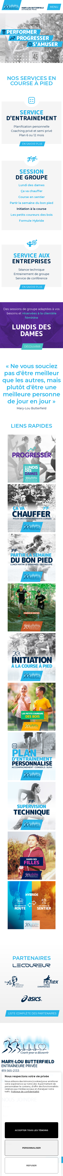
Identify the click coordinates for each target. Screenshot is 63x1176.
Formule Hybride (31, 220)
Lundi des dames (31, 185)
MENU (54, 6)
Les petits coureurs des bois (32, 215)
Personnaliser (31, 1148)
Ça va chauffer (31, 191)
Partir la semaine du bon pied (31, 203)
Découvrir (32, 346)
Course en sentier (31, 197)
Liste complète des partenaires (32, 1013)
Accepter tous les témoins (31, 1130)
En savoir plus (32, 143)
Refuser (31, 1165)
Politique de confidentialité (25, 1091)
